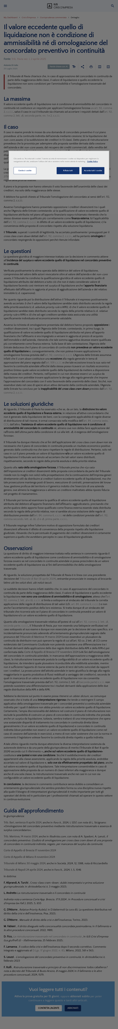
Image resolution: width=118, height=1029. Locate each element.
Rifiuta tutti (67, 170)
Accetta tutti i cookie (93, 170)
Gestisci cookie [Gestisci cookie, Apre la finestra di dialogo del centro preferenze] (25, 170)
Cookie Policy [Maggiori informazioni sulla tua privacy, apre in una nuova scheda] (92, 161)
